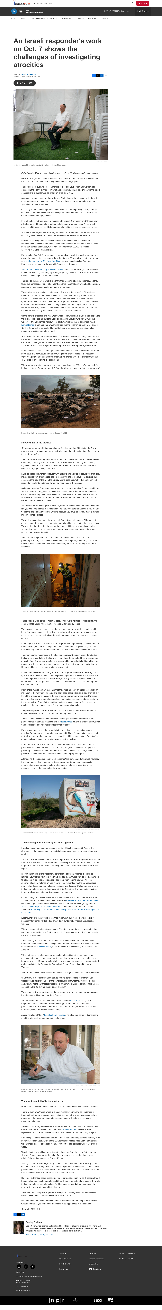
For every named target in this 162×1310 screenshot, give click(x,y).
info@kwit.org (24, 1291)
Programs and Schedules (44, 23)
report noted (66, 727)
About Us (66, 23)
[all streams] (143, 16)
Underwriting (93, 1269)
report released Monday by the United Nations (43, 274)
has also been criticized (54, 1020)
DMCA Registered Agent (23, 1295)
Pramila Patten (69, 1134)
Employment (63, 1274)
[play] (14, 16)
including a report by (43, 266)
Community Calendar (86, 23)
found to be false (77, 1006)
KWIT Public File (65, 1264)
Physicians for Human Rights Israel (82, 905)
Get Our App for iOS (126, 1264)
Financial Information (96, 1264)
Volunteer (92, 1259)
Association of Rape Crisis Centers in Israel (40, 911)
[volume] (21, 16)
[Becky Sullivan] (19, 1232)
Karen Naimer (27, 330)
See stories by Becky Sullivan (39, 1239)
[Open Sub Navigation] (18, 23)
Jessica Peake (44, 952)
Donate (145, 6)
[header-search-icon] (134, 6)
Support (105, 23)
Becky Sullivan (29, 80)
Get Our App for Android (127, 1259)
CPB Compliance (95, 1274)
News (13, 23)
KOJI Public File (65, 1269)
